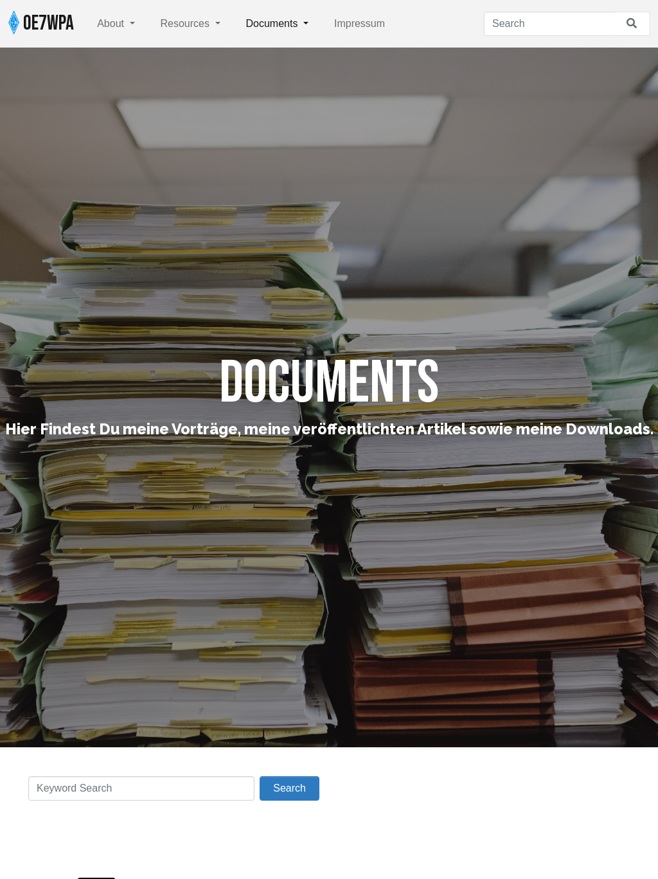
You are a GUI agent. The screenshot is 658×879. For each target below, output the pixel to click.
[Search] (549, 24)
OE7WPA (41, 23)
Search (289, 788)
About (112, 23)
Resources (187, 23)
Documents (273, 23)
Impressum (359, 23)
